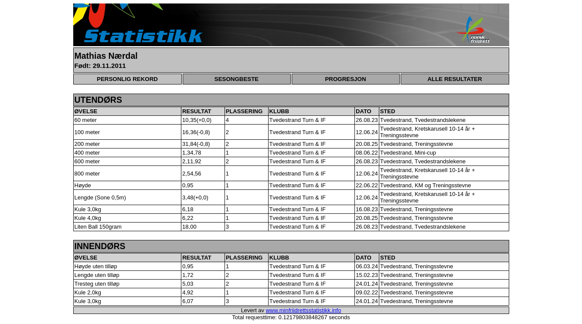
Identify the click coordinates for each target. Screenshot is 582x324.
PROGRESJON (345, 79)
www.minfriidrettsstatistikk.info (303, 310)
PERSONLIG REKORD (127, 79)
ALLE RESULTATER (454, 79)
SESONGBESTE (236, 79)
